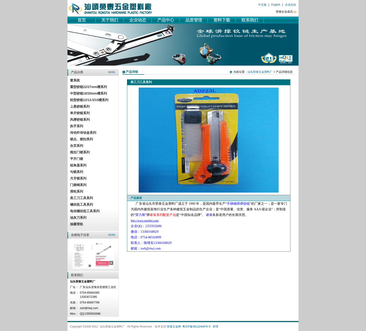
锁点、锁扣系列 (81, 139)
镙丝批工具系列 (81, 204)
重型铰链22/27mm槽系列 (88, 87)
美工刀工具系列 (81, 198)
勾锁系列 (76, 172)
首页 (81, 20)
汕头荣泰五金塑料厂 (260, 72)
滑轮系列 (76, 191)
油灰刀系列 (78, 217)
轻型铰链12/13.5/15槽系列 (89, 100)
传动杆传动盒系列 (83, 132)
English (275, 4)
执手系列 (76, 126)
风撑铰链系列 (80, 119)
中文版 (262, 4)
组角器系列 (78, 165)
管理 (215, 326)
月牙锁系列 (78, 178)
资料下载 (221, 20)
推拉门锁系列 (80, 152)
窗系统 (75, 80)
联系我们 (249, 20)
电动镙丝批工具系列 (84, 211)
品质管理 (193, 20)
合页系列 (76, 146)
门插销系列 (78, 185)
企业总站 (290, 4)
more (111, 72)
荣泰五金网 (174, 326)
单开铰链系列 (80, 113)
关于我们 (109, 20)
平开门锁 (76, 159)
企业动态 (137, 20)
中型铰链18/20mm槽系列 (88, 93)
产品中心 (165, 20)
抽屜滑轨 (76, 224)
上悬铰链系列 (80, 106)
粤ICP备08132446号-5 (196, 326)
